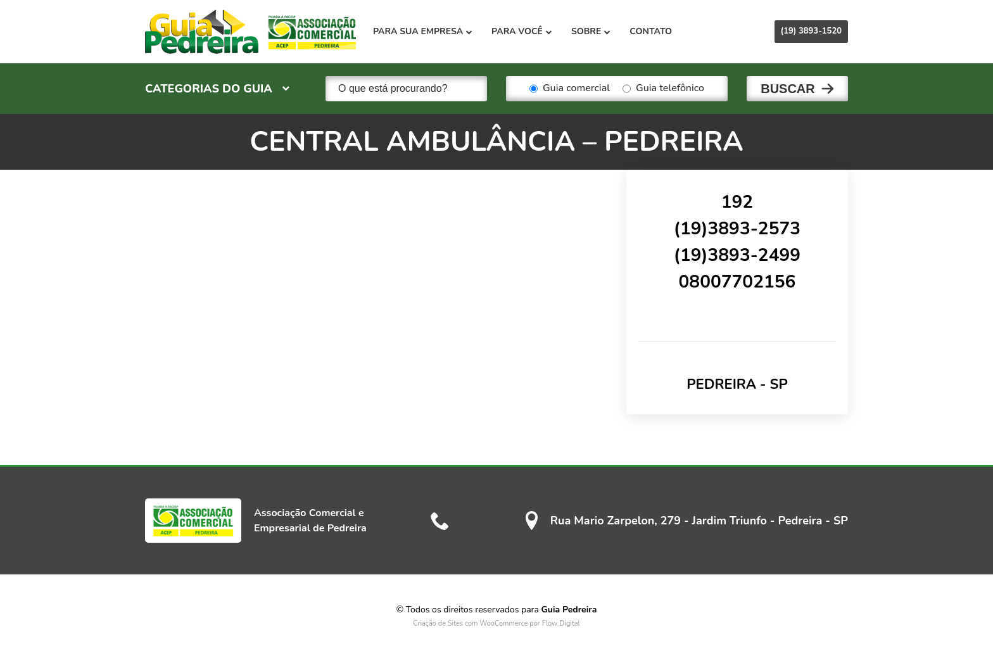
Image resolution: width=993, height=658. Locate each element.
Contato (650, 31)
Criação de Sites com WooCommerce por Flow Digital (496, 623)
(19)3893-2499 (737, 255)
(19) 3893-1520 (811, 31)
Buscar (788, 89)
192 (737, 202)
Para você (521, 31)
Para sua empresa (422, 31)
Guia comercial (569, 88)
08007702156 (737, 282)
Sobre (590, 31)
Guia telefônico (663, 88)
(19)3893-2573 (737, 229)
